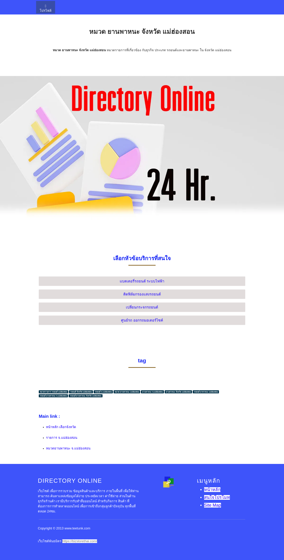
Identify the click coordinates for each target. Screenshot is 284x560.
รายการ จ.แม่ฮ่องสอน (61, 437)
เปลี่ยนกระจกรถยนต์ (142, 307)
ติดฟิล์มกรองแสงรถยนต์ (142, 294)
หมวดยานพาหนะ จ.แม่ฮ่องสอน (68, 448)
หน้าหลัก (212, 489)
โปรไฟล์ (45, 8)
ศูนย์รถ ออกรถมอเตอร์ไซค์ (142, 320)
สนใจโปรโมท (217, 497)
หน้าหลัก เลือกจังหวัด (61, 427)
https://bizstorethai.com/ (79, 541)
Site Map (212, 505)
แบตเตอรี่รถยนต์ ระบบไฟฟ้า (142, 281)
